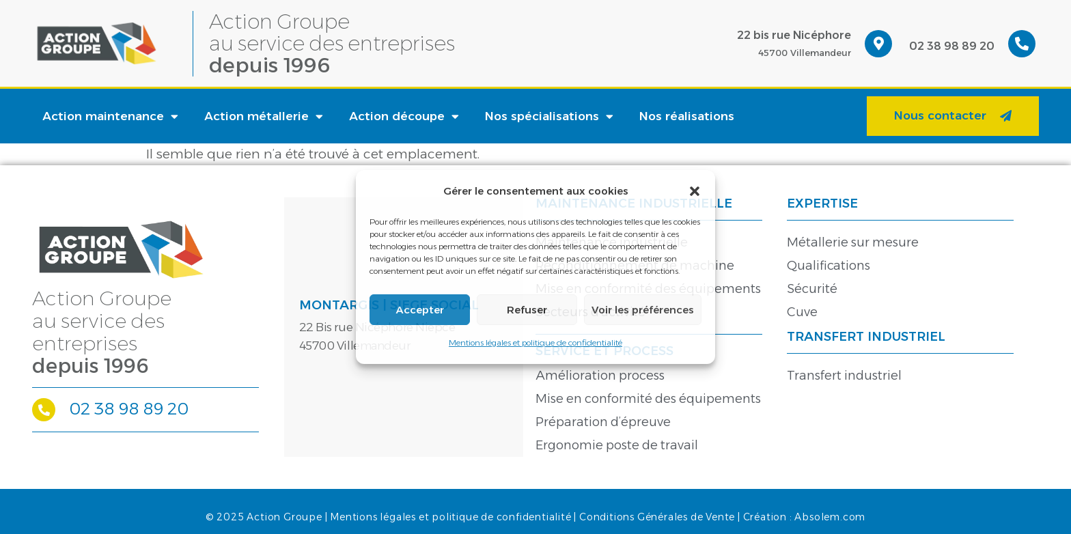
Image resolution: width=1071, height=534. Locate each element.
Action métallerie (263, 116)
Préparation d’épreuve (603, 422)
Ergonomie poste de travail (617, 445)
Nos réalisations (686, 116)
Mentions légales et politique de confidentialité (535, 342)
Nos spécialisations (549, 116)
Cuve (802, 312)
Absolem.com (829, 517)
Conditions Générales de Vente (657, 517)
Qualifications (828, 265)
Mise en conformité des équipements (648, 398)
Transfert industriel (844, 375)
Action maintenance (110, 116)
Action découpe (404, 116)
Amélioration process (600, 375)
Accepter (420, 309)
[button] (694, 191)
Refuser (527, 309)
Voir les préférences (643, 309)
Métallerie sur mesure (853, 242)
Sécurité (812, 288)
